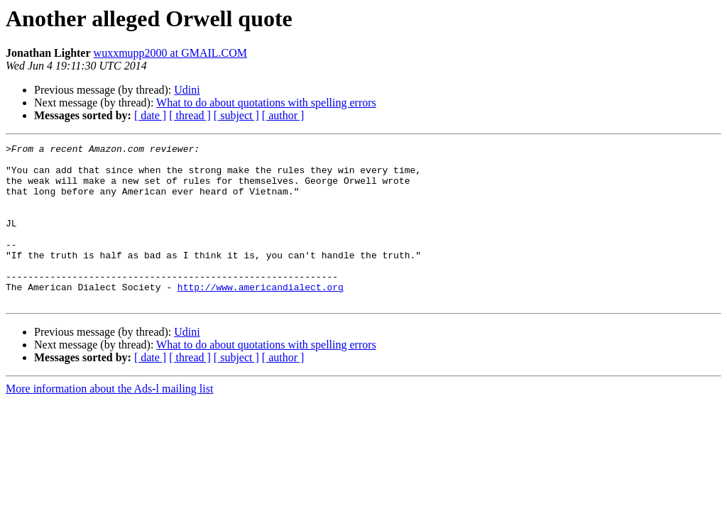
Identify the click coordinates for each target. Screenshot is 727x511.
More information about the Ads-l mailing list (109, 420)
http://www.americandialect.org (260, 316)
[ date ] (150, 115)
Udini (186, 90)
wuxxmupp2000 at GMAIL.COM (170, 53)
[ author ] (283, 115)
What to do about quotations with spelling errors (266, 103)
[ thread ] (190, 115)
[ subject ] (236, 115)
